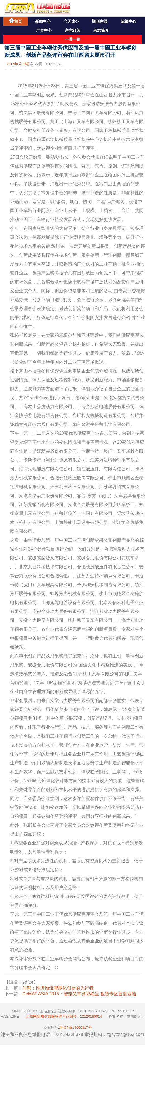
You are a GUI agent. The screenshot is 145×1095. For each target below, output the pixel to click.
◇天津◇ (71, 21)
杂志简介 (101, 30)
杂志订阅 (72, 30)
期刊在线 (99, 21)
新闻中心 (43, 21)
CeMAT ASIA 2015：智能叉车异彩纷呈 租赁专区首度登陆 (79, 993)
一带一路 (72, 39)
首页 (15, 21)
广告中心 (44, 30)
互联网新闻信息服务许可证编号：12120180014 (64, 1016)
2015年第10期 (17, 64)
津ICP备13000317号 (75, 1027)
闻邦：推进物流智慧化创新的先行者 (58, 988)
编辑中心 (128, 21)
